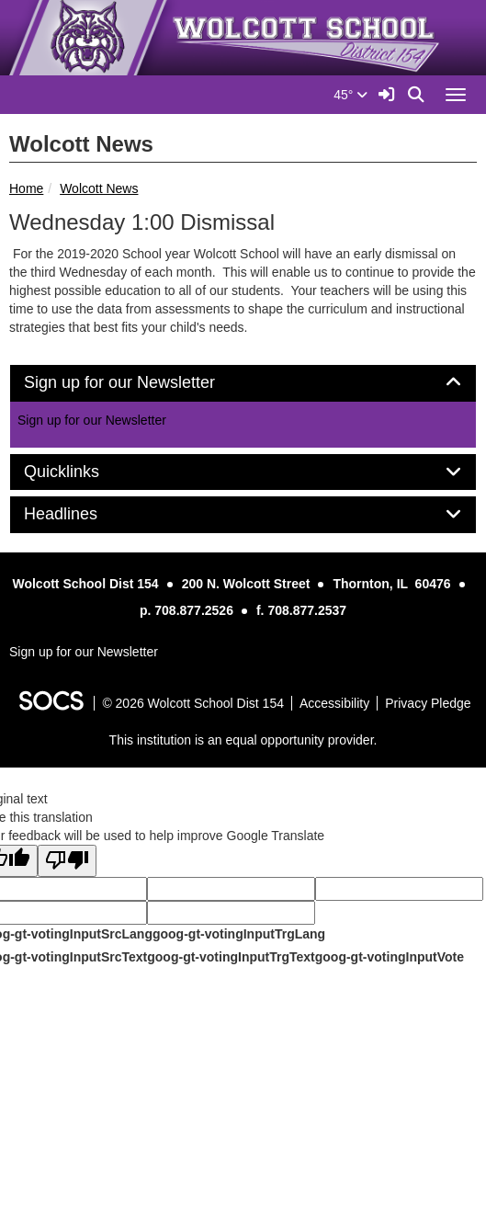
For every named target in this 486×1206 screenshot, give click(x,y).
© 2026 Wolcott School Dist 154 (193, 703)
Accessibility (334, 703)
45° (350, 94)
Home (26, 188)
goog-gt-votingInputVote (389, 957)
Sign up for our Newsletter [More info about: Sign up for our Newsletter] (91, 420)
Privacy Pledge (427, 703)
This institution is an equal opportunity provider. (243, 740)
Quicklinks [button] (82, 472)
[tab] (243, 383)
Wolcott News (99, 188)
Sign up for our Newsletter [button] (140, 383)
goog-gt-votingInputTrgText (230, 957)
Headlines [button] (81, 514)
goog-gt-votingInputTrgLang (239, 934)
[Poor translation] (67, 861)
